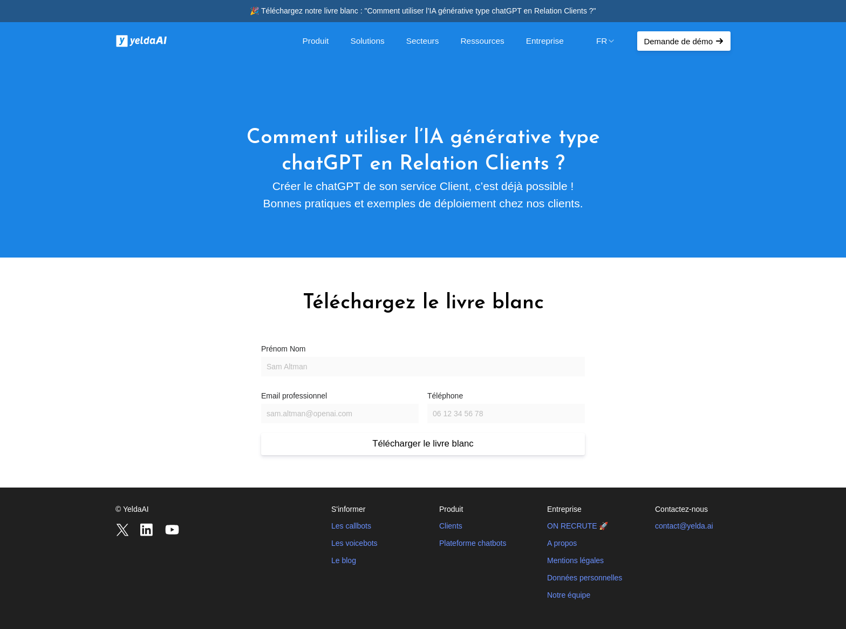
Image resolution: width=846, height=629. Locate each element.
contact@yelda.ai (684, 526)
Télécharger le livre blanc (422, 443)
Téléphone (445, 395)
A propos (562, 543)
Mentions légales (575, 560)
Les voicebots (354, 543)
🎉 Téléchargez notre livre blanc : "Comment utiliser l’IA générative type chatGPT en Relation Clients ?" (423, 10)
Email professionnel (294, 395)
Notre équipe (568, 595)
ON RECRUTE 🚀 (577, 526)
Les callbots (351, 526)
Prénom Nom (283, 348)
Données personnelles (584, 577)
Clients (450, 526)
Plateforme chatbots (473, 543)
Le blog (343, 560)
